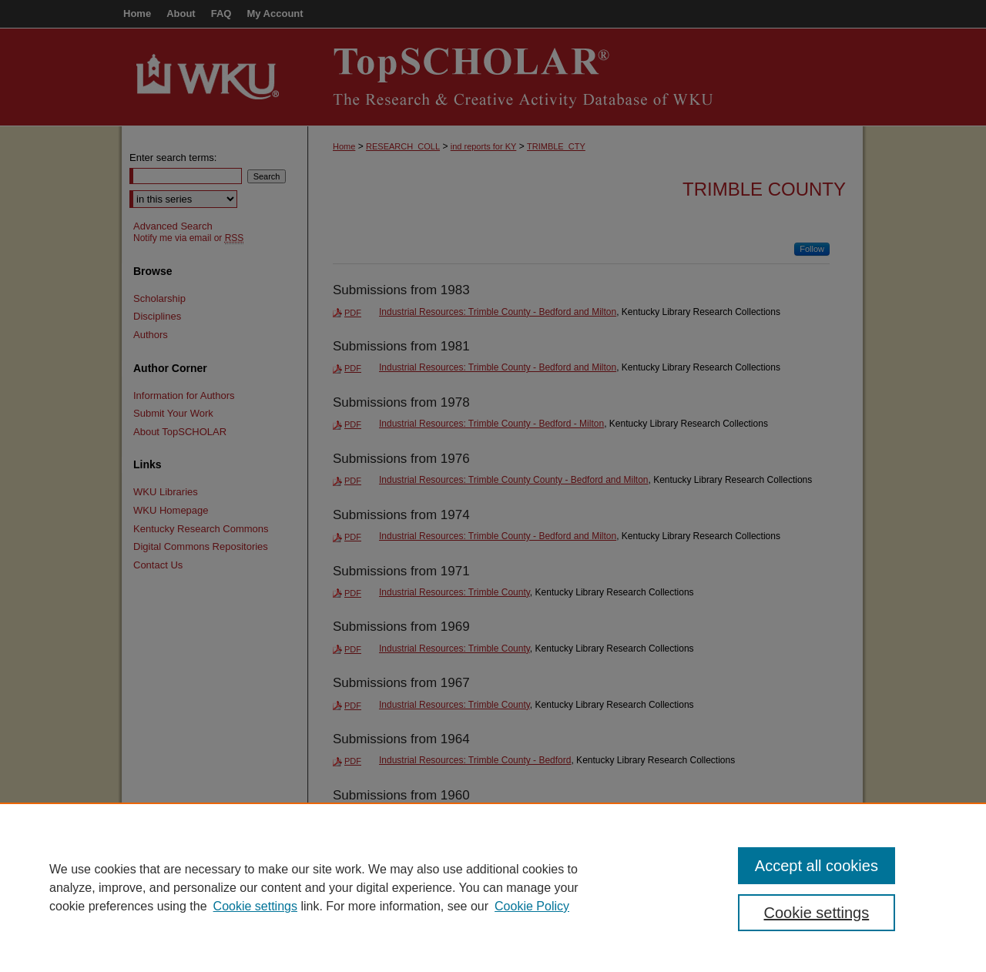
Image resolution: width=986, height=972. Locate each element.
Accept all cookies (816, 865)
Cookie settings (255, 906)
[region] (493, 887)
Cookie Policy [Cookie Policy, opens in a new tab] (532, 906)
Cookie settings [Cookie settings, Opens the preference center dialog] (817, 912)
